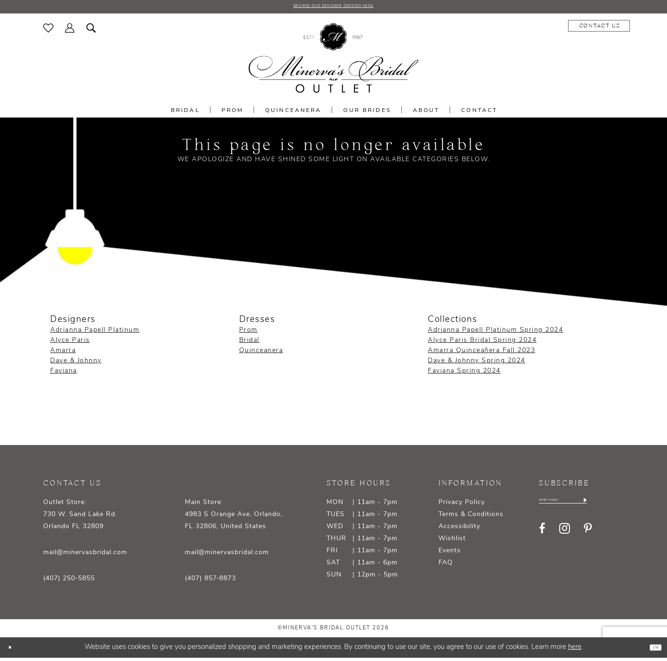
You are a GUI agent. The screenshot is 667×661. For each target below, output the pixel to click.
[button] (69, 31)
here (575, 650)
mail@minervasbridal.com (85, 556)
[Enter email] (582, 505)
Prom (248, 333)
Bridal (249, 343)
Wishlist (452, 542)
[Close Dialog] (14, 651)
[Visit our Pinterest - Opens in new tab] (588, 536)
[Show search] (91, 31)
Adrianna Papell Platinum (94, 333)
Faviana (63, 374)
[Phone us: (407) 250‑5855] (596, 29)
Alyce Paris (70, 343)
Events (449, 554)
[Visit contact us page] (532, 29)
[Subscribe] (622, 505)
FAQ (445, 566)
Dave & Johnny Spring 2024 (476, 364)
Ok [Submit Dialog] (651, 650)
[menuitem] (48, 31)
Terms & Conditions (471, 518)
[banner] (333, 61)
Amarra (63, 354)
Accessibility (459, 530)
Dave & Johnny (76, 364)
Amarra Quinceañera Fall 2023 (481, 354)
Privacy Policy (461, 506)
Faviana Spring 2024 (464, 374)
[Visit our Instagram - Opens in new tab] (564, 536)
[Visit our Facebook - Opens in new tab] (542, 536)
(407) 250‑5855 (69, 582)
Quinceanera (261, 354)
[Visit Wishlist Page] (48, 31)
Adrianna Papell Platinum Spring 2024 (495, 333)
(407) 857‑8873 (210, 582)
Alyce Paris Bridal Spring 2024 (482, 343)
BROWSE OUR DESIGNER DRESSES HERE (333, 8)
